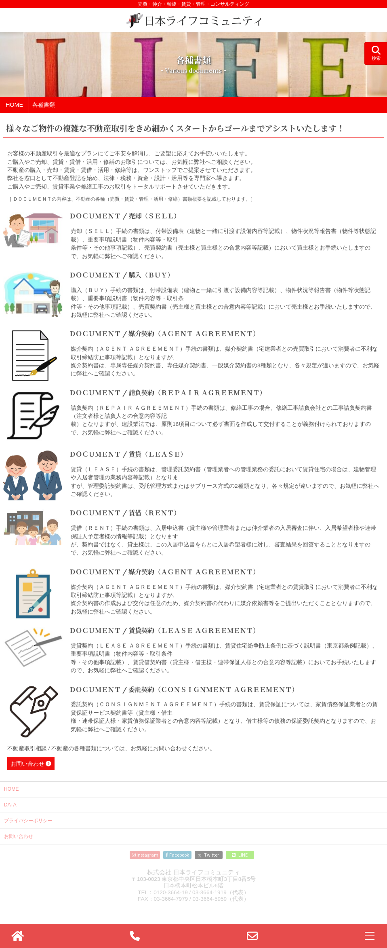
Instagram (145, 854)
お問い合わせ (27, 765)
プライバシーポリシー (28, 820)
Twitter (208, 854)
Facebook (177, 854)
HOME (11, 789)
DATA (10, 805)
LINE (240, 854)
